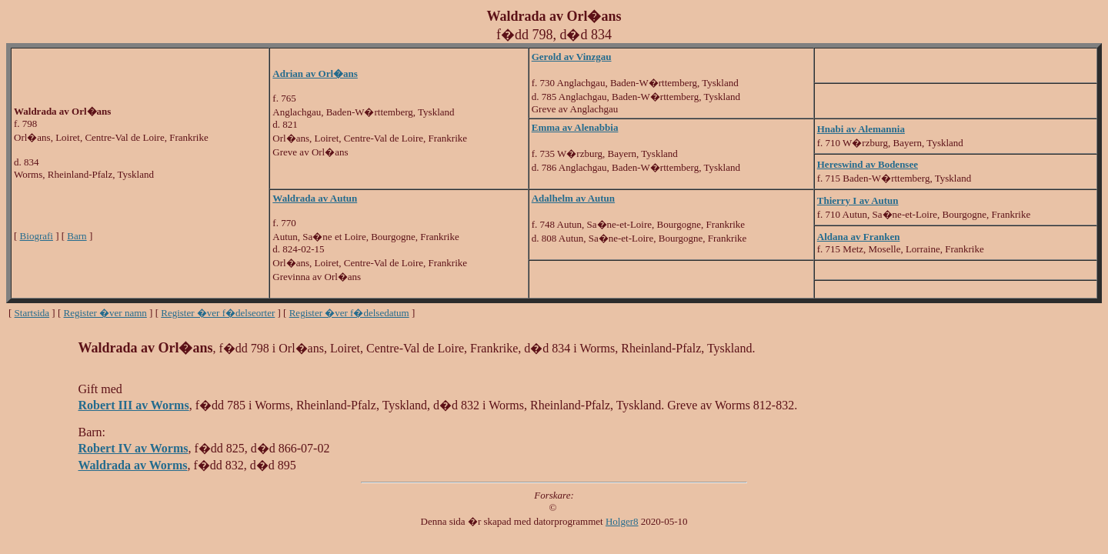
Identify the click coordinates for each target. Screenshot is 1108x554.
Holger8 (622, 521)
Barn (76, 236)
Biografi (36, 236)
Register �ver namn (105, 313)
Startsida (32, 313)
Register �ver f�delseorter (218, 313)
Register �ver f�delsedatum (349, 313)
